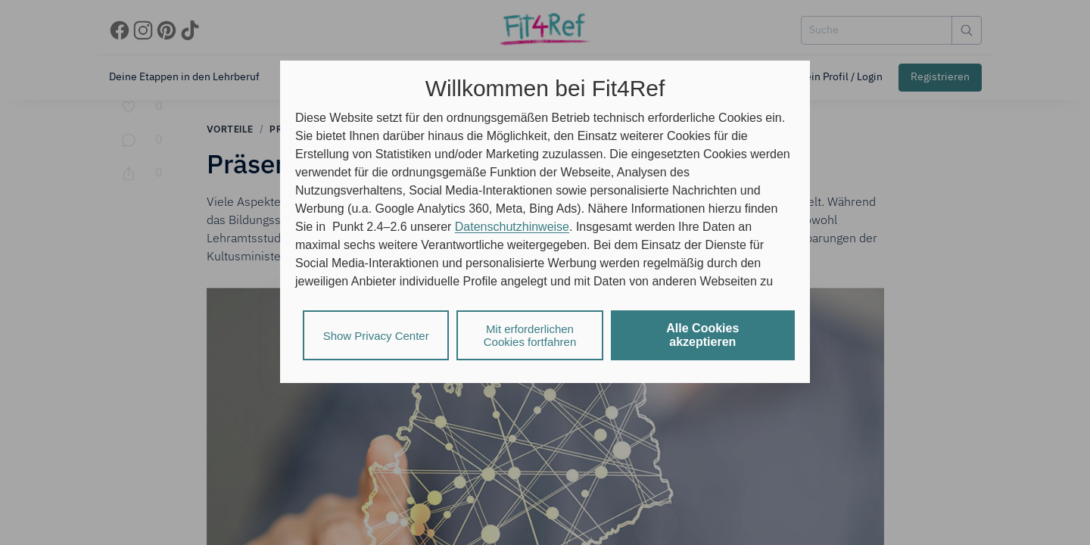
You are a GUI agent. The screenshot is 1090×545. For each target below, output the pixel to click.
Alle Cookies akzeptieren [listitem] (702, 335)
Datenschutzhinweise (512, 226)
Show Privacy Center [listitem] (376, 335)
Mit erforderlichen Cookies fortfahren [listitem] (530, 335)
